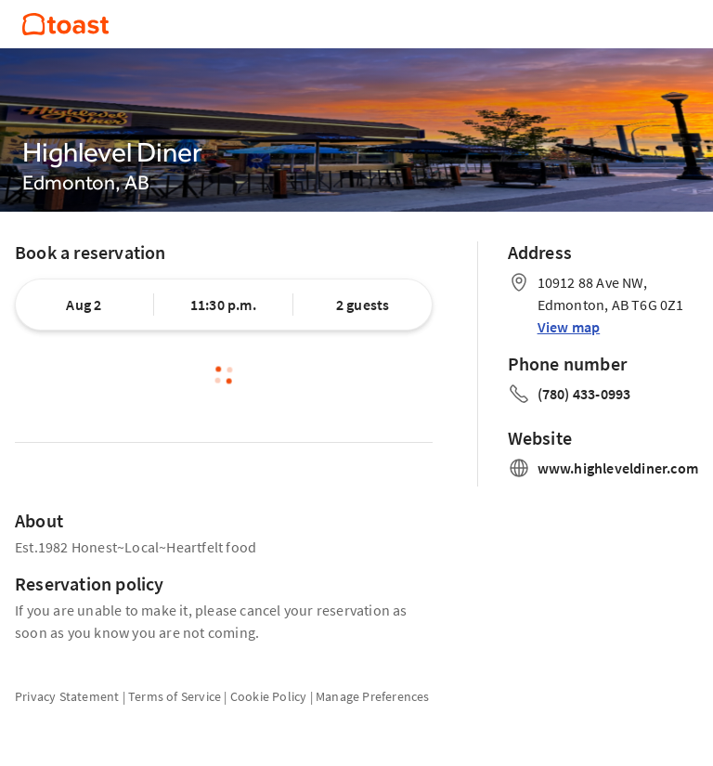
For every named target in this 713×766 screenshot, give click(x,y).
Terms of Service (174, 696)
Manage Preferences (373, 696)
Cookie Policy (268, 696)
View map (569, 327)
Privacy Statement (67, 696)
